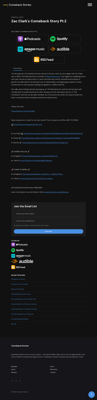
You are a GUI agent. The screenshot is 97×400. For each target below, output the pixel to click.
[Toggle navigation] (90, 5)
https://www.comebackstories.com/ (28, 124)
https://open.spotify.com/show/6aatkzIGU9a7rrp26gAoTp (45, 142)
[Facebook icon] (20, 381)
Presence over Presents (19, 284)
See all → (14, 324)
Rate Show (53, 369)
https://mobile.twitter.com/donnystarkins (36, 178)
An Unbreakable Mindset (20, 319)
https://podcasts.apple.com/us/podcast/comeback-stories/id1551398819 (50, 138)
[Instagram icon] (16, 381)
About (13, 369)
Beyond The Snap (17, 289)
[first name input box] (48, 214)
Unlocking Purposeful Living (20, 294)
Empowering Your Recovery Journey (24, 304)
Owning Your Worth (18, 279)
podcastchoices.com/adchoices (56, 192)
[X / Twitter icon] (12, 381)
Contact (53, 372)
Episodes (14, 366)
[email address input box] (48, 221)
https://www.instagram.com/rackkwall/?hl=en (40, 156)
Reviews (14, 372)
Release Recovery (54, 76)
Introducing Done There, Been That (23, 299)
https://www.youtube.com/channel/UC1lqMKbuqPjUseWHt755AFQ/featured (53, 133)
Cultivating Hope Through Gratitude (24, 309)
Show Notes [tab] (17, 68)
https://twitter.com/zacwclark (23, 111)
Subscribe (48, 231)
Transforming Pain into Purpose (22, 314)
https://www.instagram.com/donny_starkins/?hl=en (42, 174)
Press (52, 366)
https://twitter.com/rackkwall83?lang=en (36, 160)
